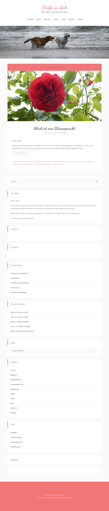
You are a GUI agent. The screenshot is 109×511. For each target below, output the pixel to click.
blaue (44, 161)
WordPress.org (15, 447)
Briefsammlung (23, 161)
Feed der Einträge (16, 437)
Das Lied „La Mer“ (22, 312)
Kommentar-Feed (16, 442)
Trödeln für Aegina (23, 322)
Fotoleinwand (15, 278)
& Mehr (79, 19)
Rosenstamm (24, 164)
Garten (56, 19)
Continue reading (20, 153)
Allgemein (14, 375)
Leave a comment (57, 164)
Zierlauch (48, 164)
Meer (63, 19)
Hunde (39, 19)
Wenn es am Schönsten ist (19, 273)
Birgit (63, 133)
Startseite (30, 19)
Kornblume (90, 161)
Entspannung (15, 389)
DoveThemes (52, 498)
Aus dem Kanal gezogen (18, 292)
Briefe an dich (54, 7)
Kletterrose (83, 161)
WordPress (68, 498)
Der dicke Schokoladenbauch (20, 283)
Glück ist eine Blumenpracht (54, 128)
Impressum (14, 460)
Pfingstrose (16, 164)
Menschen (47, 19)
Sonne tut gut (15, 288)
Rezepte (71, 19)
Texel (38, 164)
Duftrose (49, 161)
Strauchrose (32, 164)
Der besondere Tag (17, 384)
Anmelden (14, 433)
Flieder (54, 161)
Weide (43, 164)
